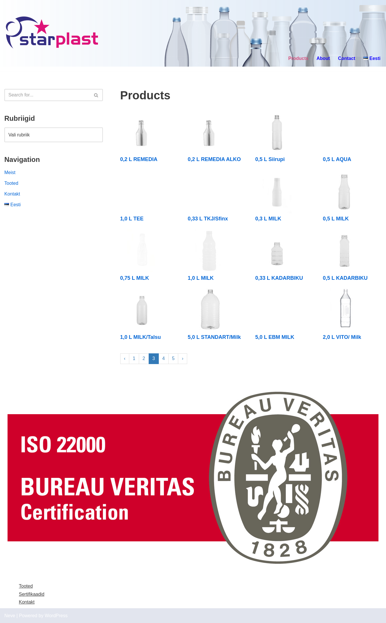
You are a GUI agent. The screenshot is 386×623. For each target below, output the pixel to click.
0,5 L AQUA (337, 159)
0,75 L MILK (134, 278)
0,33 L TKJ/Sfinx (208, 219)
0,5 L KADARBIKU (345, 278)
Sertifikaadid (31, 594)
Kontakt (12, 193)
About (323, 58)
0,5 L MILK (336, 219)
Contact (346, 58)
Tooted (11, 183)
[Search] (47, 95)
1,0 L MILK (201, 278)
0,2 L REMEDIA (139, 159)
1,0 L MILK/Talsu (140, 337)
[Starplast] (52, 33)
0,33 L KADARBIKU (279, 278)
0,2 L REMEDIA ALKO (214, 159)
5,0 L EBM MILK (274, 337)
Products (298, 58)
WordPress (56, 615)
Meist (9, 172)
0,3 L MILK (268, 219)
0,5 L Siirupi (270, 159)
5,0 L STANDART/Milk (214, 337)
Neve (9, 615)
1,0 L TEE (132, 219)
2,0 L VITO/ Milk (342, 337)
